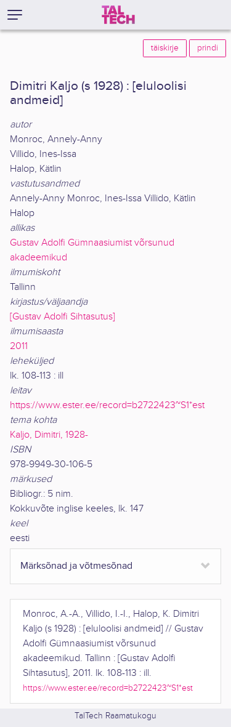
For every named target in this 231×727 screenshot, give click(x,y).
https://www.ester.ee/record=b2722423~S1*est (107, 405)
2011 (19, 346)
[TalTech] (118, 15)
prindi (207, 48)
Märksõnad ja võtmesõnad (76, 566)
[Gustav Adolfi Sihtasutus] (62, 317)
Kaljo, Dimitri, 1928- (49, 435)
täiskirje (165, 48)
